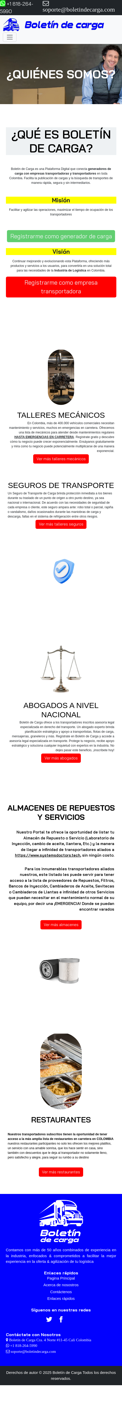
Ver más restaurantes (61, 1172)
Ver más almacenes (61, 924)
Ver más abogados (61, 758)
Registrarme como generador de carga (61, 236)
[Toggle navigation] (9, 37)
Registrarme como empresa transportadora (61, 287)
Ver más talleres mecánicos (61, 458)
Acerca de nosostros (61, 1285)
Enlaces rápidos (61, 1298)
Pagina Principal (61, 1278)
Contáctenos (61, 1292)
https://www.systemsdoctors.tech (47, 855)
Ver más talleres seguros (61, 524)
